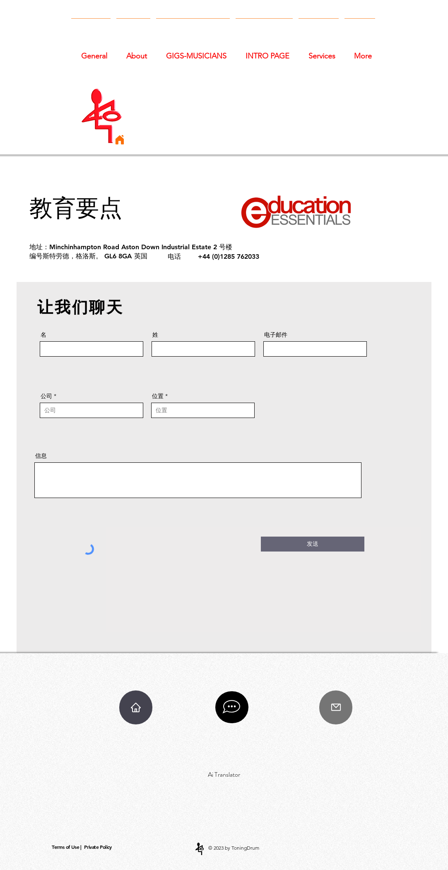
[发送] (312, 544)
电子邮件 (275, 335)
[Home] (119, 139)
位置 (158, 396)
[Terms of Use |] (67, 847)
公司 (46, 396)
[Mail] (335, 707)
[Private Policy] (98, 847)
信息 (41, 456)
